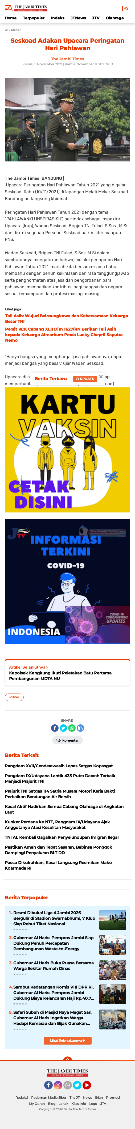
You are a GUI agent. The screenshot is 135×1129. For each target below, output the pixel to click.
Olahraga (115, 18)
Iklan (99, 1098)
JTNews (78, 18)
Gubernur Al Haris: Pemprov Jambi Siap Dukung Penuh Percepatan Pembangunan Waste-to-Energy (53, 943)
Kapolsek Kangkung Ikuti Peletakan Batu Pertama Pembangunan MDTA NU (60, 675)
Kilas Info (78, 1104)
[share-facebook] (55, 728)
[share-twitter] (63, 728)
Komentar (67, 740)
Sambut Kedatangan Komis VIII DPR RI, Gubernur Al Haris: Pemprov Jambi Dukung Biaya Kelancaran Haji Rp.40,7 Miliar (53, 993)
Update (85, 379)
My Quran (37, 1104)
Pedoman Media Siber (48, 1098)
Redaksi (21, 1098)
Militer (14, 697)
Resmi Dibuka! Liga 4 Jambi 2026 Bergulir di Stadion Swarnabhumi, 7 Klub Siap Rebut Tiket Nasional (54, 918)
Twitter (79, 1087)
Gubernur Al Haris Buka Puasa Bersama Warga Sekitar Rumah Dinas (53, 965)
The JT (74, 1098)
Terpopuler (33, 18)
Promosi (113, 1098)
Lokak (63, 1104)
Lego (93, 1104)
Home (11, 18)
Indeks (57, 18)
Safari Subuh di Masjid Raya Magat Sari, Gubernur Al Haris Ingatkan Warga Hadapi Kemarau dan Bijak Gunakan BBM (52, 1018)
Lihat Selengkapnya (67, 1040)
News (87, 1098)
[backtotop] (67, 1061)
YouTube (91, 1087)
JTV (95, 18)
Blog (51, 1104)
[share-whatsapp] (72, 728)
